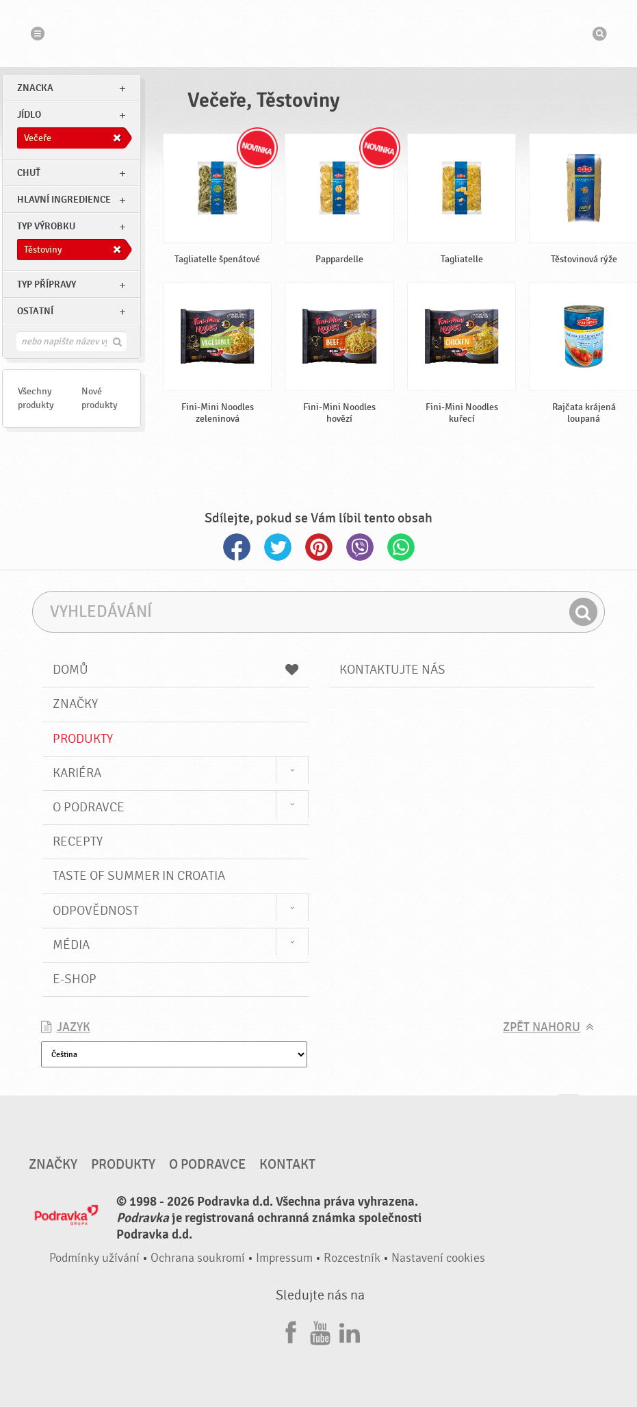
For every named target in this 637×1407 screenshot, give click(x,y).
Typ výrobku (46, 226)
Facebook (236, 547)
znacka (35, 88)
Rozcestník (352, 1258)
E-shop (74, 979)
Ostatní (35, 311)
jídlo (29, 115)
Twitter (277, 547)
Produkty (83, 738)
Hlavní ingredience (64, 199)
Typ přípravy (46, 284)
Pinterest (319, 547)
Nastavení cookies (438, 1258)
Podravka (319, 33)
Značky (75, 703)
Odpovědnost (96, 910)
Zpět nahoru (541, 1027)
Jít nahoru (568, 1107)
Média (71, 944)
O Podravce (89, 807)
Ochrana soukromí (198, 1258)
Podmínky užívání (94, 1258)
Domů (175, 669)
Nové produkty (99, 398)
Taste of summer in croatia (139, 875)
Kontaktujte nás (392, 669)
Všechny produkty (36, 398)
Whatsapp (401, 547)
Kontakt (287, 1164)
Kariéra (77, 773)
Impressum (284, 1258)
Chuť (28, 173)
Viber (360, 547)
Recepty (78, 841)
